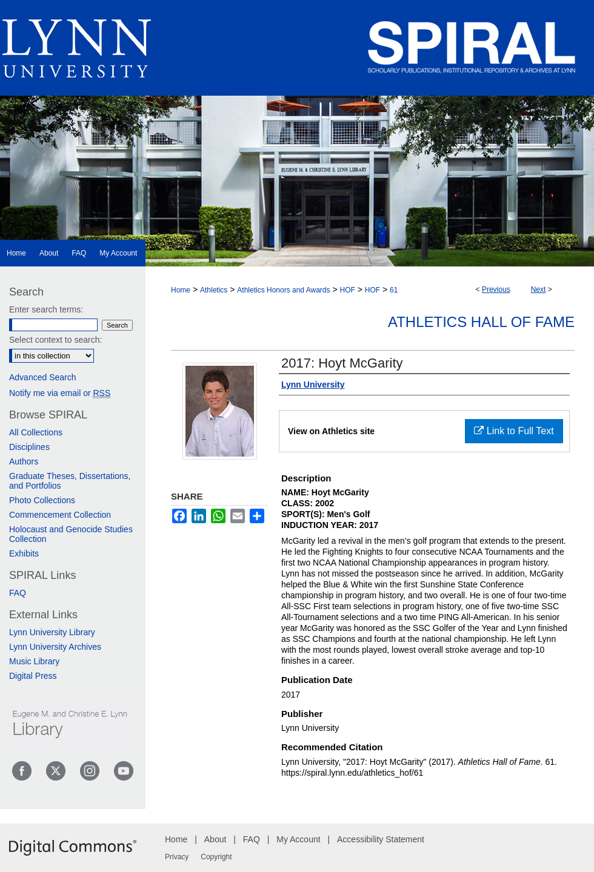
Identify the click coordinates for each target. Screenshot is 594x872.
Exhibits (24, 553)
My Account (298, 839)
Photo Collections (42, 500)
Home (180, 290)
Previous (496, 289)
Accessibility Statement (380, 839)
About (215, 839)
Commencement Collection (60, 515)
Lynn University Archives (55, 647)
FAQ (17, 593)
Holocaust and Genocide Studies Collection (71, 534)
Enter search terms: (46, 309)
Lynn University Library (52, 632)
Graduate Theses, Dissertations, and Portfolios (70, 480)
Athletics (213, 290)
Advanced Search (42, 377)
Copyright (216, 857)
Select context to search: (55, 340)
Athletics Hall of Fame (481, 322)
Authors (23, 461)
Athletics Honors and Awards (283, 290)
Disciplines (29, 447)
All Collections (35, 432)
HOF (347, 290)
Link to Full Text (513, 431)
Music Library (34, 661)
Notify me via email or (59, 393)
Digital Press (33, 676)
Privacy (177, 857)
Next (538, 289)
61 (394, 290)
